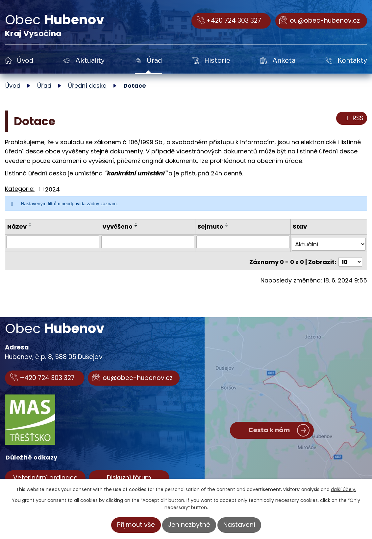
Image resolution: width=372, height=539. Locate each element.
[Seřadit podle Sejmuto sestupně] (227, 226)
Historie (217, 60)
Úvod (25, 60)
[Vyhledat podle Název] (52, 242)
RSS (353, 118)
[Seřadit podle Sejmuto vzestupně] (227, 223)
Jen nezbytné (189, 524)
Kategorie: (20, 189)
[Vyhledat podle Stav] (329, 242)
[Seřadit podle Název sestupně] (30, 226)
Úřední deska (87, 85)
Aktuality (90, 60)
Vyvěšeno (117, 226)
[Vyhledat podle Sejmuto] (243, 242)
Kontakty (352, 60)
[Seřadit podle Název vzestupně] (30, 223)
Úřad (154, 60)
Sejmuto (211, 226)
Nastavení (239, 524)
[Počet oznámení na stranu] (350, 257)
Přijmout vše (136, 524)
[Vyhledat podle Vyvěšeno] (147, 242)
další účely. (343, 489)
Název (17, 226)
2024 (52, 189)
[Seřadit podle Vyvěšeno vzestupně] (136, 223)
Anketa (283, 60)
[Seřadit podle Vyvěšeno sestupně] (136, 226)
